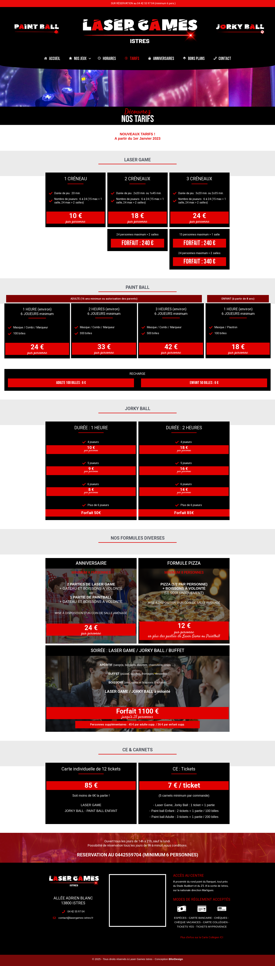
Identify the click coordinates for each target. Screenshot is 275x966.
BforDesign (176, 959)
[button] (89, 58)
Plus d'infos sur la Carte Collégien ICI (201, 937)
